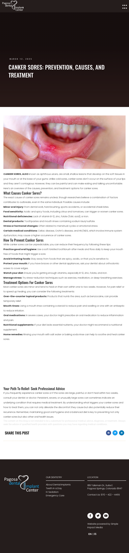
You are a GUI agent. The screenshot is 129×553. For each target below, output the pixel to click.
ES (95, 534)
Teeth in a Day (54, 488)
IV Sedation (52, 492)
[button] (108, 432)
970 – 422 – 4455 (110, 494)
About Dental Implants (58, 484)
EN (89, 534)
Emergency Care (55, 495)
